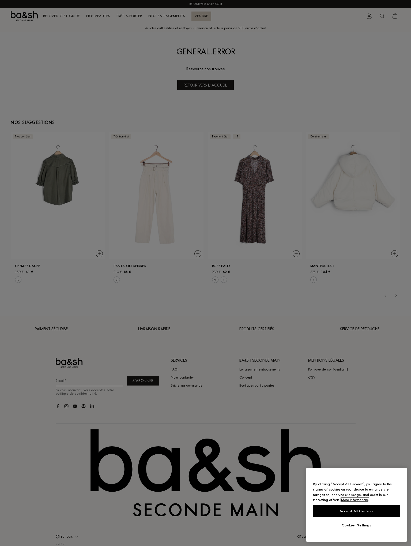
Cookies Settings (356, 525)
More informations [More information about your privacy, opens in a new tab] (354, 500)
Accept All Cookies (357, 511)
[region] (356, 505)
